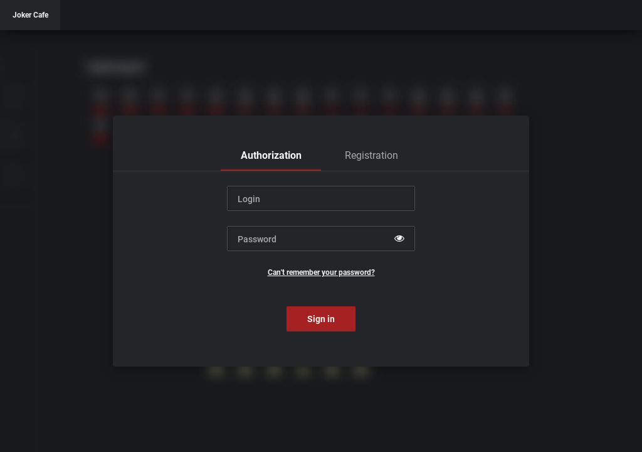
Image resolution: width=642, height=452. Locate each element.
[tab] (271, 156)
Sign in (321, 319)
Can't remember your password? (321, 272)
